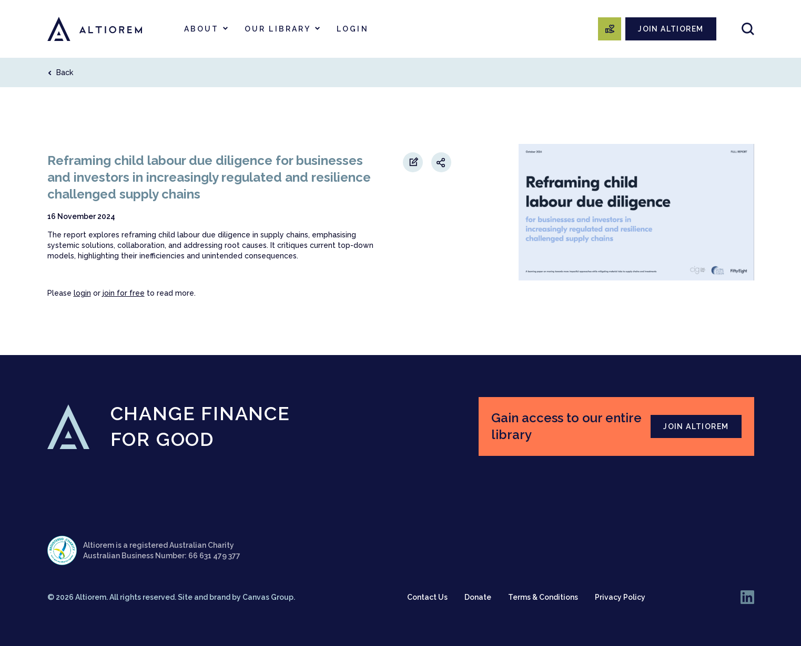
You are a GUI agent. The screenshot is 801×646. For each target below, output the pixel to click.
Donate (477, 597)
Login (353, 29)
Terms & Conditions (543, 597)
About (201, 29)
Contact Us (427, 597)
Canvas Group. (268, 597)
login (82, 293)
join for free (124, 293)
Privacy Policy (620, 597)
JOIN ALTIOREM (670, 29)
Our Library (278, 29)
